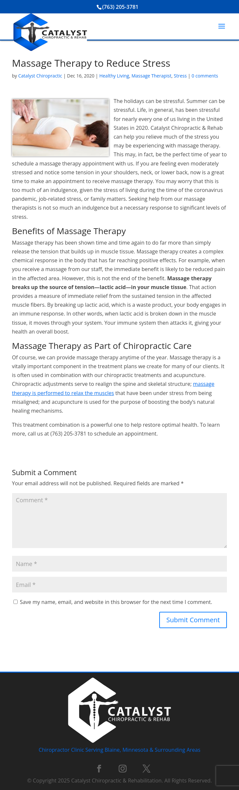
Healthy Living (114, 76)
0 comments (205, 76)
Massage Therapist (151, 76)
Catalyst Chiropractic (40, 76)
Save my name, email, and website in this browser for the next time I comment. (116, 602)
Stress (180, 76)
